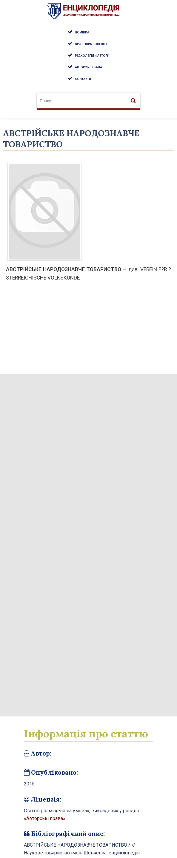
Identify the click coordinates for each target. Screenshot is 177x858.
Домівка (82, 32)
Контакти (83, 79)
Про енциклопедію (91, 44)
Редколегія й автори (92, 55)
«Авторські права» (44, 818)
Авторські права (88, 67)
